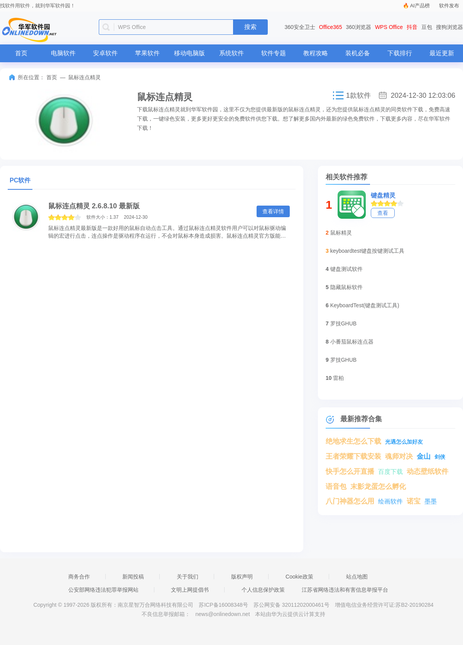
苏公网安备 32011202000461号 (292, 605)
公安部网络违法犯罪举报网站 (103, 589)
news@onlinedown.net (222, 614)
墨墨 (430, 501)
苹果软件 (147, 53)
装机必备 (357, 53)
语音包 (336, 486)
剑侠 (439, 457)
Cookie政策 (299, 576)
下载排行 (399, 53)
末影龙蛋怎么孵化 (378, 486)
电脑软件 (63, 53)
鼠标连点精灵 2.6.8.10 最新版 (94, 206)
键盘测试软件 (346, 269)
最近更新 (441, 53)
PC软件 (20, 180)
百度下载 (390, 471)
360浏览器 (358, 27)
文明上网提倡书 (190, 589)
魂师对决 (399, 456)
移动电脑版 (189, 53)
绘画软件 (390, 501)
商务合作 (79, 576)
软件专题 (273, 53)
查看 (382, 213)
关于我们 (187, 576)
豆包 (426, 27)
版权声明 (242, 576)
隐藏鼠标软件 (346, 287)
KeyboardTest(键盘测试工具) (364, 305)
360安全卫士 (300, 27)
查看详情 (273, 211)
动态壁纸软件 (427, 471)
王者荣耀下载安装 (353, 456)
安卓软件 (105, 53)
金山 (424, 456)
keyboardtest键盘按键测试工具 (367, 251)
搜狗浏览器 (449, 27)
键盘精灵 (383, 195)
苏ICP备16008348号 (223, 605)
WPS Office (389, 27)
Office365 (330, 27)
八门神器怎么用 (350, 501)
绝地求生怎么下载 (353, 441)
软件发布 (449, 6)
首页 (21, 53)
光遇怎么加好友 (404, 442)
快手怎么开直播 (350, 471)
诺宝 (414, 501)
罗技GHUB (343, 323)
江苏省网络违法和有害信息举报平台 (345, 589)
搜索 (250, 27)
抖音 (412, 27)
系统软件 (231, 53)
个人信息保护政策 (263, 589)
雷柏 (338, 378)
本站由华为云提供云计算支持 (290, 614)
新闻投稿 (133, 576)
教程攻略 (315, 53)
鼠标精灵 (341, 233)
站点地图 (357, 576)
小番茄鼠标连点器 (351, 342)
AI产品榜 (420, 6)
